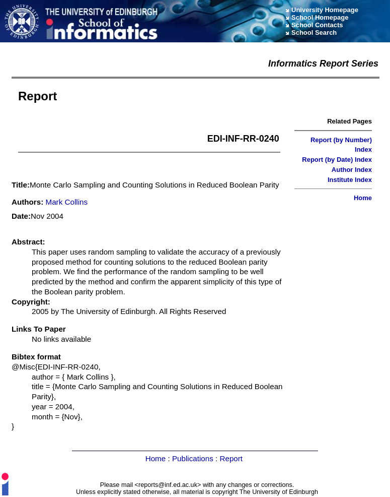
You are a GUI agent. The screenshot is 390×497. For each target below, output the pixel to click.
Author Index (352, 169)
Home (363, 198)
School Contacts (317, 25)
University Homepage (324, 10)
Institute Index (350, 179)
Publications (192, 458)
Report (231, 458)
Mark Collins (67, 202)
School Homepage (319, 17)
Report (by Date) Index (337, 159)
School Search (314, 32)
